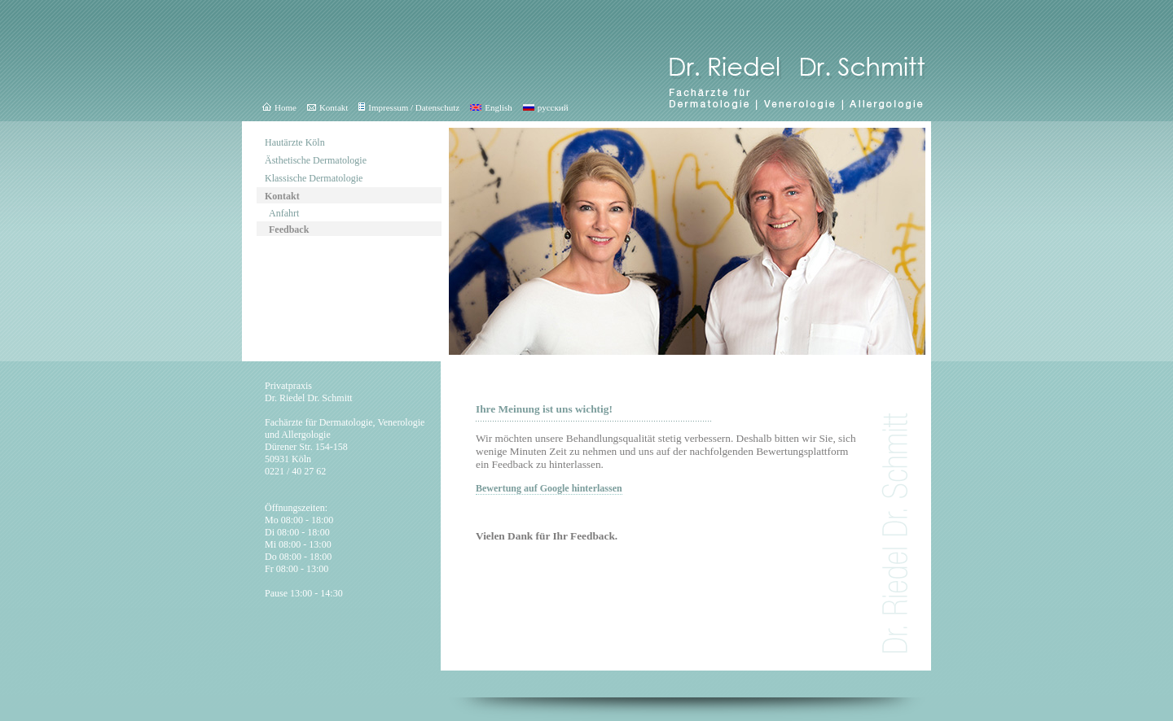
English (491, 107)
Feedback (289, 229)
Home (279, 107)
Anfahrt (284, 213)
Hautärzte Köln (295, 142)
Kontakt (327, 107)
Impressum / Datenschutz (408, 107)
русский (546, 107)
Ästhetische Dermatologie (316, 160)
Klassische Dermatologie (313, 178)
